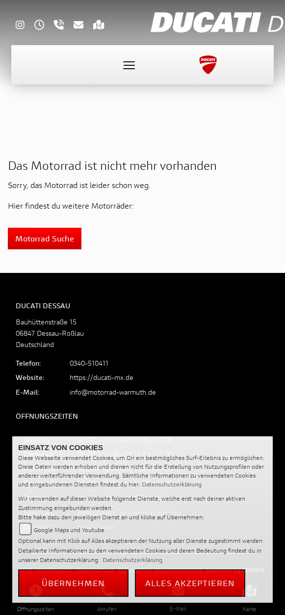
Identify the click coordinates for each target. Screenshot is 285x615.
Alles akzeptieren (190, 583)
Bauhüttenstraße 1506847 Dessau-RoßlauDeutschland (50, 333)
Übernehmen (73, 583)
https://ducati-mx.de (101, 377)
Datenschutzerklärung (172, 484)
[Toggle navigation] (129, 65)
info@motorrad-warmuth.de (113, 392)
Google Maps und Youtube (69, 530)
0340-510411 (89, 363)
